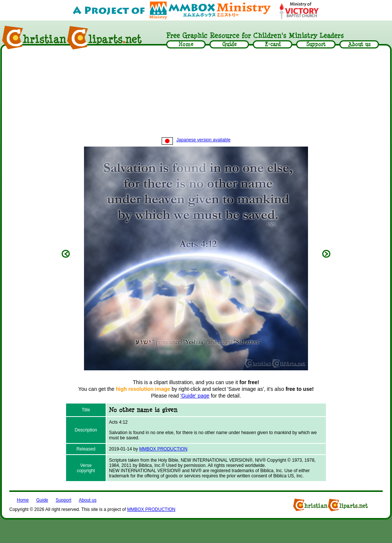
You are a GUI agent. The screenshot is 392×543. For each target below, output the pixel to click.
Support (63, 500)
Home (23, 500)
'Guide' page (194, 396)
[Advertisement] (196, 94)
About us (87, 500)
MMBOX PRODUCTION (163, 449)
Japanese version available (196, 139)
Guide (42, 500)
